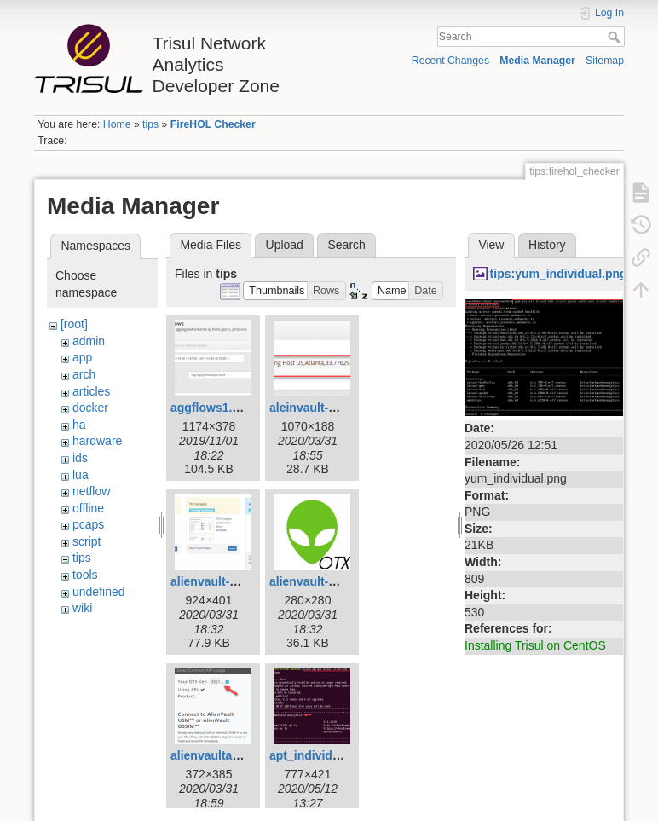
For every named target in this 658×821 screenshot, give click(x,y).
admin (88, 341)
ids (80, 458)
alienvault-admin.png (230, 581)
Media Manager (537, 60)
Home (117, 124)
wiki (82, 608)
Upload (284, 245)
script (86, 541)
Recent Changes (450, 60)
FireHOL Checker (213, 124)
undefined (98, 591)
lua (80, 475)
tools (85, 574)
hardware (97, 441)
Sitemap (605, 60)
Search (616, 37)
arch (83, 374)
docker (90, 407)
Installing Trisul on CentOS (535, 645)
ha (79, 424)
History (547, 245)
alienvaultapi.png (219, 755)
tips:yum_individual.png (558, 273)
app (82, 357)
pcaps (88, 524)
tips (150, 124)
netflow (91, 491)
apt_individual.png (322, 755)
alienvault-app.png (322, 581)
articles (91, 391)
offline (88, 508)
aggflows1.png (212, 407)
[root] (74, 324)
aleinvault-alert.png (323, 407)
